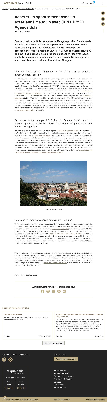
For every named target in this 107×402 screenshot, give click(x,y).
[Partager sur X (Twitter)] (103, 19)
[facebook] (4, 359)
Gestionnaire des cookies (95, 400)
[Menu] (101, 2)
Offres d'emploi (60, 370)
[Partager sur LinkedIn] (103, 24)
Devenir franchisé (61, 373)
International (59, 384)
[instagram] (10, 359)
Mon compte (88, 3)
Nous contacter (60, 387)
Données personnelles (62, 400)
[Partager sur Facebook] (103, 13)
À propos (57, 382)
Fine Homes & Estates (63, 379)
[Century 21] (17, 3)
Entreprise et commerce (64, 376)
